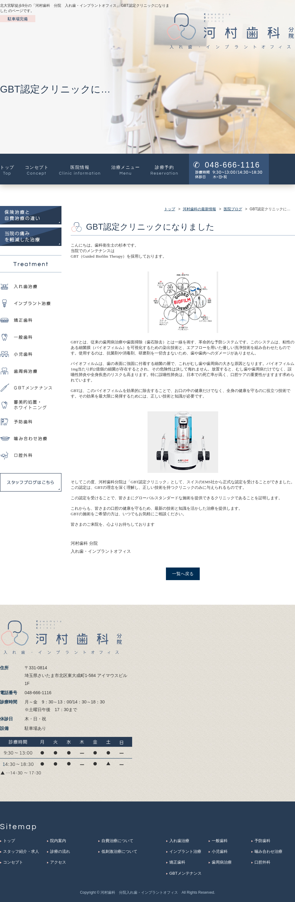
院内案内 (58, 840)
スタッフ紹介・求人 (21, 851)
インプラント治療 (185, 851)
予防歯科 (262, 840)
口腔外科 (262, 862)
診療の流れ (60, 851)
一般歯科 (220, 840)
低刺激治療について (119, 851)
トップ (7, 169)
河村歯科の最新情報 (199, 209)
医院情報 (80, 169)
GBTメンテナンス (185, 873)
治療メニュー (125, 169)
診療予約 (164, 169)
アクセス (58, 862)
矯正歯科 (177, 862)
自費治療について (117, 840)
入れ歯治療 (179, 840)
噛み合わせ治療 (268, 851)
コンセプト (37, 169)
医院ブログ (233, 209)
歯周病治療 (222, 862)
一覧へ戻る (183, 573)
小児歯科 (220, 851)
